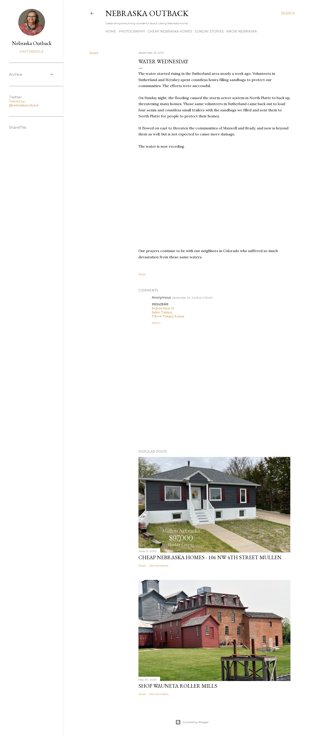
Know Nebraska (241, 31)
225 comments (158, 565)
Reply (156, 323)
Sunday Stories (209, 31)
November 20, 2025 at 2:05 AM (193, 297)
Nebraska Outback (146, 13)
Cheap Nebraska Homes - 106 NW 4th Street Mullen (210, 557)
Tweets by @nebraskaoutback (24, 103)
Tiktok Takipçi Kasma (168, 316)
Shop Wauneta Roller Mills (177, 685)
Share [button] (93, 53)
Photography (132, 31)
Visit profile (32, 52)
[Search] (288, 13)
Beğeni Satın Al (163, 308)
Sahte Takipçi (162, 312)
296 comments (159, 694)
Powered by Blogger (192, 722)
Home (110, 31)
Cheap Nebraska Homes (170, 31)
